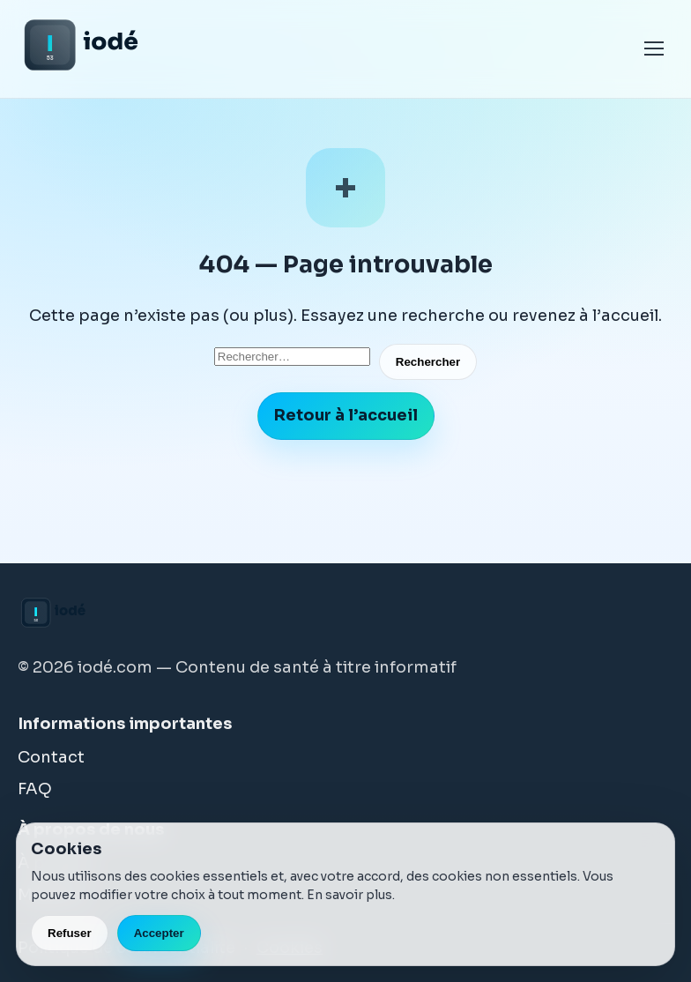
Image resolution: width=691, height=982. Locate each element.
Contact (51, 757)
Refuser (70, 933)
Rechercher (428, 361)
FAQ (35, 789)
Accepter (159, 933)
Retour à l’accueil (346, 415)
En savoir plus (349, 895)
